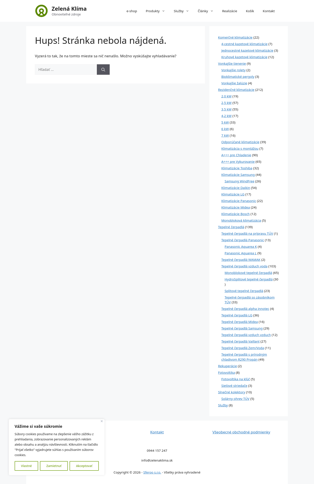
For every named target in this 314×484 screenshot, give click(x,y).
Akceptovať (84, 466)
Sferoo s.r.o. (152, 472)
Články (208, 10)
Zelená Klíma (69, 8)
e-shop (131, 11)
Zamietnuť (53, 466)
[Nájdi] (103, 69)
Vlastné (26, 466)
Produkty (157, 10)
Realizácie (229, 11)
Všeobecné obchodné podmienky (241, 432)
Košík (250, 11)
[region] (57, 447)
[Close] (102, 421)
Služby (183, 10)
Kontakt (269, 11)
